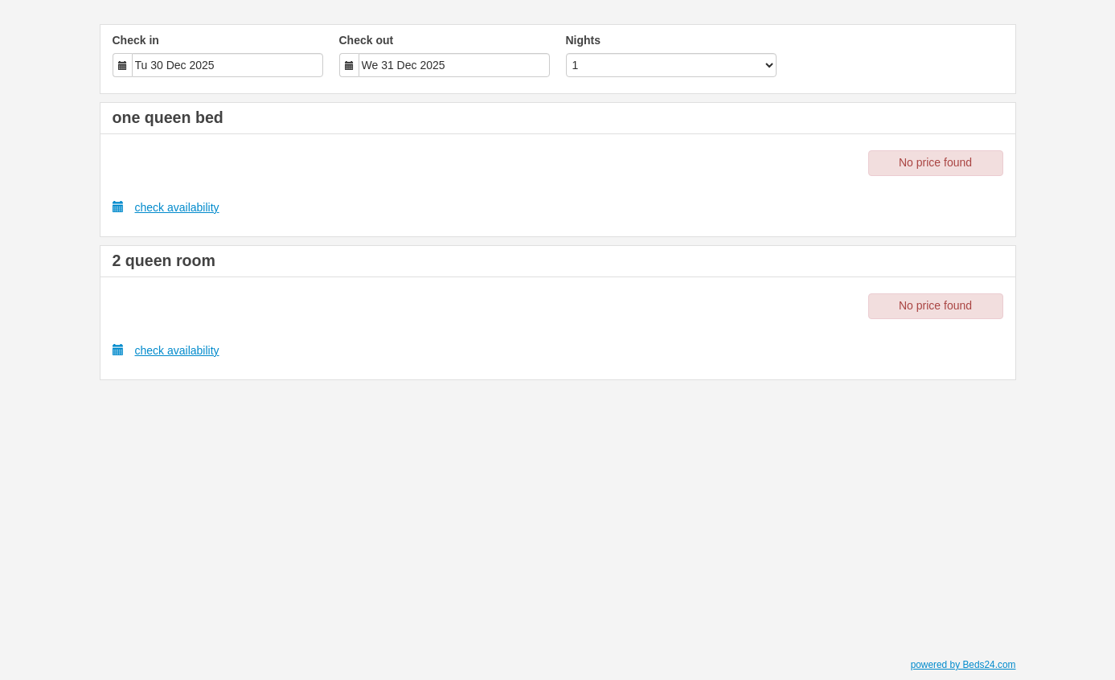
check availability (166, 207)
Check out (366, 40)
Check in (136, 40)
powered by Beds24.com (963, 664)
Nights (583, 40)
